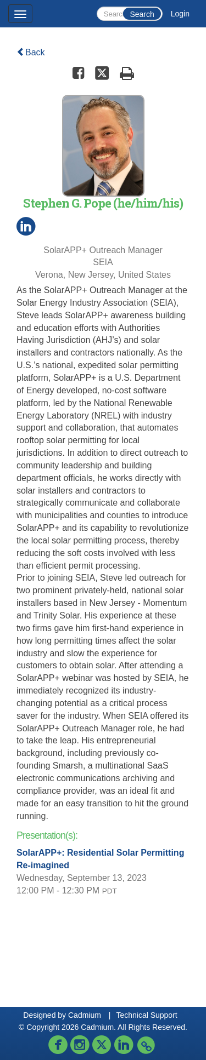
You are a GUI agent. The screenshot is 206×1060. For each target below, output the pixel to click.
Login (180, 13)
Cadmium (84, 1015)
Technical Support (146, 1015)
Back (30, 52)
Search (142, 14)
